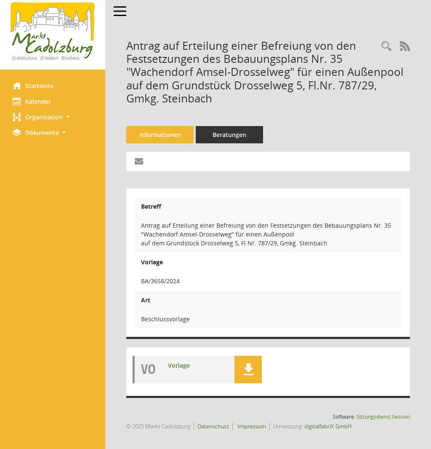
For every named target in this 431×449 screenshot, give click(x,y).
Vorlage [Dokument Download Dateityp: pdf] (179, 365)
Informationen (160, 135)
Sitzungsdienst (383, 416)
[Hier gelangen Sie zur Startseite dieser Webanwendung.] (52, 31)
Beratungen (229, 135)
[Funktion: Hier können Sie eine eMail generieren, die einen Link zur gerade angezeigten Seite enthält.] (138, 161)
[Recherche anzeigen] (386, 47)
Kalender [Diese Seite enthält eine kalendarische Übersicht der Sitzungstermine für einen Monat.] (32, 101)
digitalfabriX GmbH (328, 426)
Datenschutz (213, 426)
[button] (52, 117)
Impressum (251, 426)
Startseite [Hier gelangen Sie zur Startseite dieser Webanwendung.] (33, 85)
